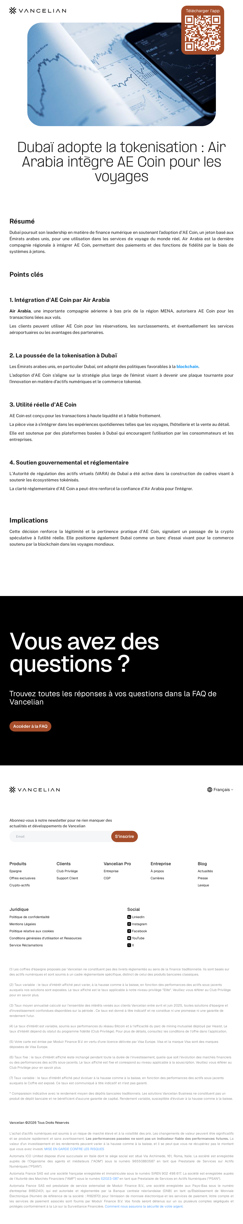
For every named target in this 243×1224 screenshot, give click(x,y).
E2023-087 (110, 1178)
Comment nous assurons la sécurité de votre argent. (144, 1206)
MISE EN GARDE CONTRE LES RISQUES (74, 1149)
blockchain (187, 366)
